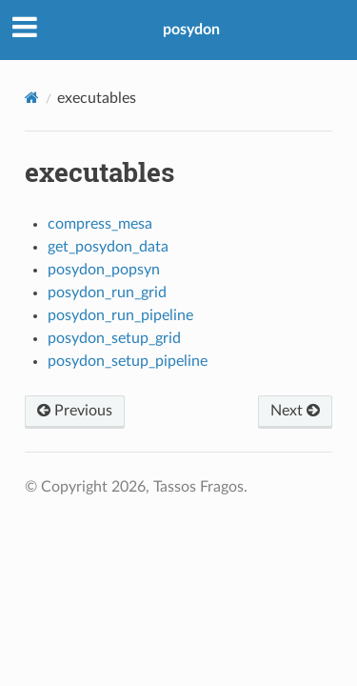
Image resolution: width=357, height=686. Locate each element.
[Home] (32, 98)
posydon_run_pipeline (120, 315)
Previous (74, 410)
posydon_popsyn (104, 269)
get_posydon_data (108, 246)
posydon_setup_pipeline (128, 361)
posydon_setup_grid (114, 338)
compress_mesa (100, 224)
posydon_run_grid (107, 292)
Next (295, 410)
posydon (191, 29)
